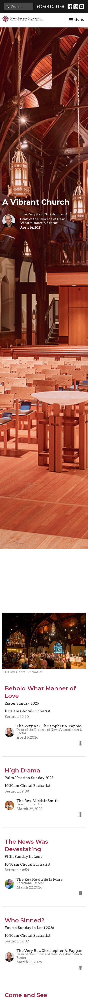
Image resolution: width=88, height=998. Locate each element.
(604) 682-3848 (50, 6)
